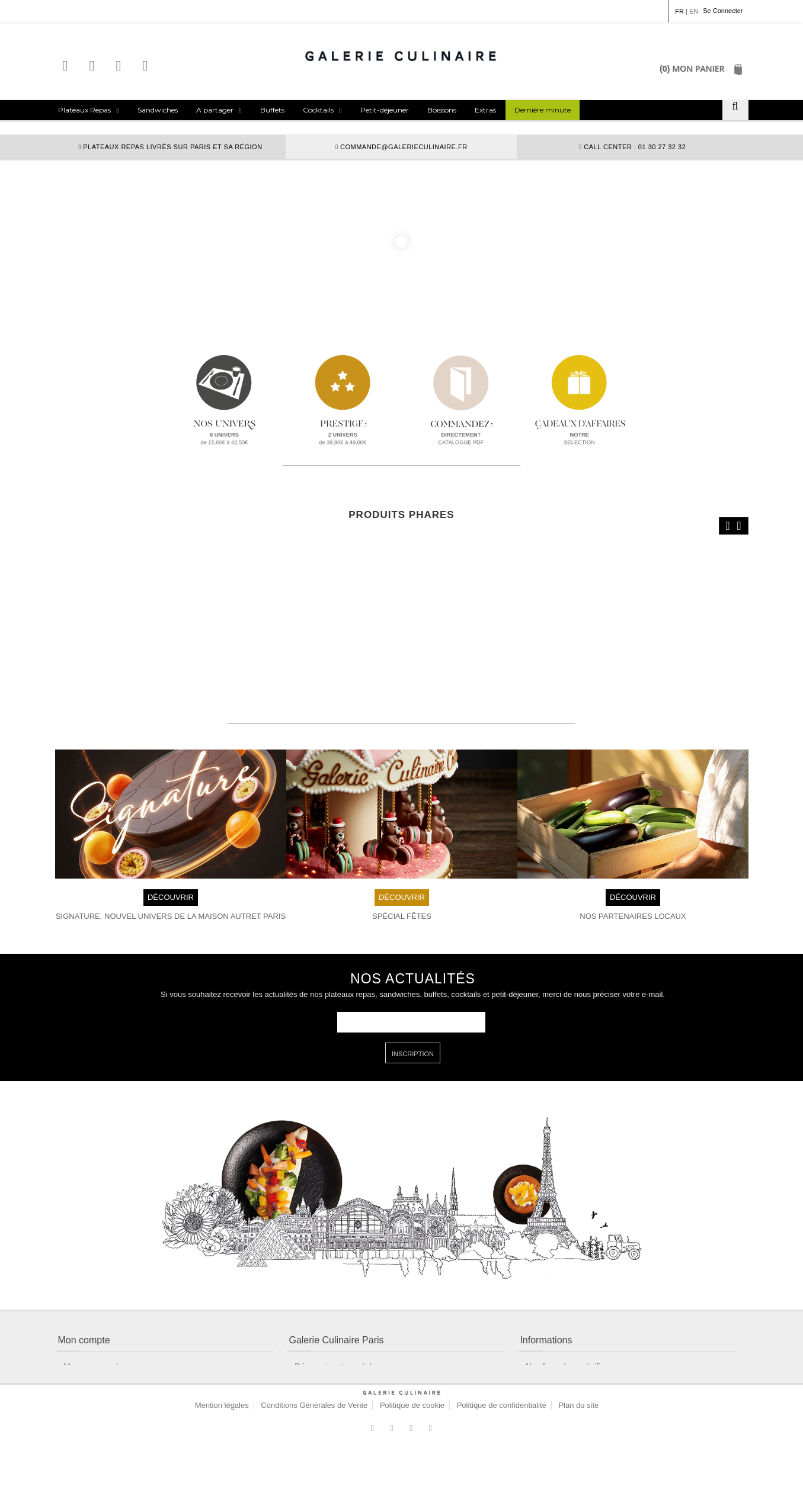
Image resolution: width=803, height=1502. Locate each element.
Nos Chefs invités (558, 1365)
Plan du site (578, 1457)
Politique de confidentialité (501, 1457)
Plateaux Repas (84, 109)
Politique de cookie (412, 1457)
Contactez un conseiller (106, 1384)
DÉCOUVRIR (170, 876)
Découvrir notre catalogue (342, 1346)
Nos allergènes (553, 1384)
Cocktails (318, 109)
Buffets (272, 109)
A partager (214, 109)
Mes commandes (95, 1346)
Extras (485, 109)
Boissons (441, 109)
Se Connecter (723, 10)
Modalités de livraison (335, 1365)
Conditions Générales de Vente (314, 1457)
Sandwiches (157, 109)
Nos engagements (328, 1403)
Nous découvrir (322, 1384)
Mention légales (222, 1457)
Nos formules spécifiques (572, 1346)
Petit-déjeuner (384, 109)
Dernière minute (542, 109)
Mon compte (86, 1365)
